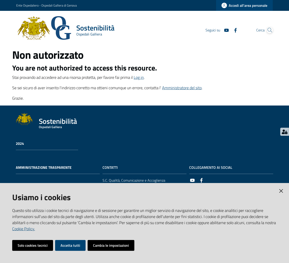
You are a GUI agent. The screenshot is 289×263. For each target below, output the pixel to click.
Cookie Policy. (23, 229)
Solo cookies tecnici (33, 245)
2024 (20, 143)
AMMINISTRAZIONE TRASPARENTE (44, 167)
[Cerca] (267, 30)
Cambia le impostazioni (111, 245)
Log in (139, 77)
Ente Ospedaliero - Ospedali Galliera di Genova (46, 5)
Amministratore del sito (182, 88)
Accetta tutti (70, 245)
